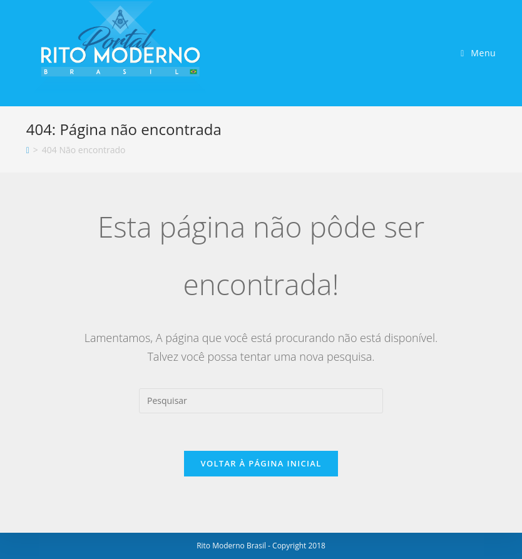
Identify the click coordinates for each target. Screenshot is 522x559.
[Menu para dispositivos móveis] (478, 53)
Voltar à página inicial (260, 463)
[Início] (27, 150)
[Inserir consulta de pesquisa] (261, 400)
